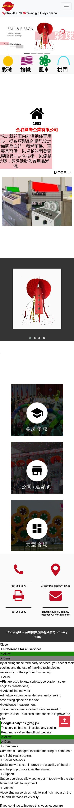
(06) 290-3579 (18, 586)
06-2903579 (13, 13)
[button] (30, 338)
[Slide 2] (33, 53)
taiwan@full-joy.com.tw (41, 13)
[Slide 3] (40, 53)
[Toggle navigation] (66, 6)
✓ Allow (5, 653)
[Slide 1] (27, 53)
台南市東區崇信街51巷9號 (55, 586)
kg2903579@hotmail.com (55, 614)
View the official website (35, 732)
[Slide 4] (47, 53)
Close (4, 644)
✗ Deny (5, 658)
